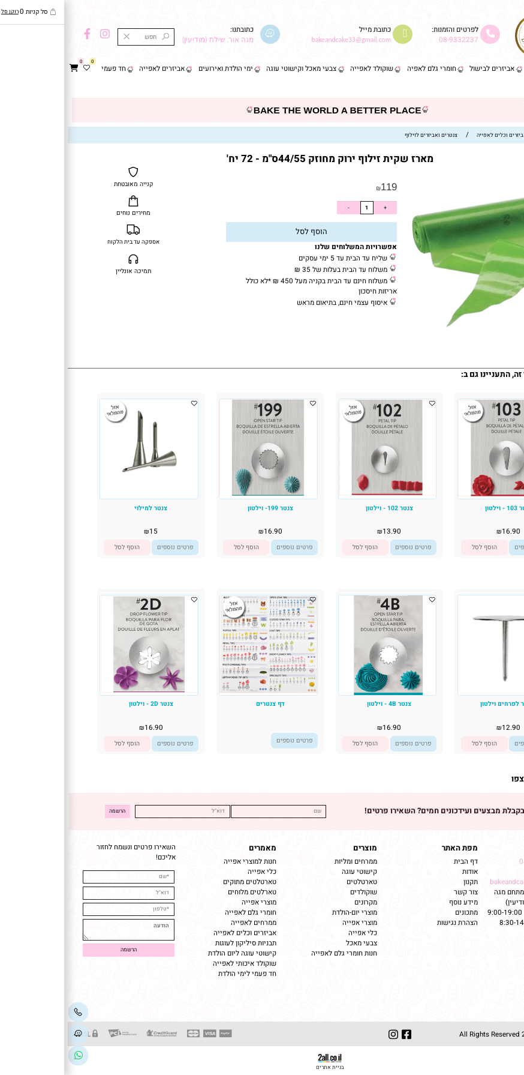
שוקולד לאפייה (304, 69)
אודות (401, 872)
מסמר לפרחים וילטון (440, 703)
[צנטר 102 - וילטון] (319, 494)
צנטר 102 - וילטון (321, 508)
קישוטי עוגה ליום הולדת (174, 953)
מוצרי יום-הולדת (286, 913)
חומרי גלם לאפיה (364, 69)
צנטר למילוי (83, 508)
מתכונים (398, 913)
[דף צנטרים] (200, 692)
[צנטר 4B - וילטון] (319, 693)
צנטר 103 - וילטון (441, 508)
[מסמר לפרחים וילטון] (439, 693)
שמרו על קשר (487, 848)
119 (321, 187)
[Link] (10, 1056)
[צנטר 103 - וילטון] (438, 494)
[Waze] (10, 1034)
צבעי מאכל (293, 943)
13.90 (324, 531)
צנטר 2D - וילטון (83, 703)
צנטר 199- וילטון (202, 508)
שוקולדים (295, 892)
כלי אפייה (295, 933)
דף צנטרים (202, 703)
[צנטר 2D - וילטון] (81, 691)
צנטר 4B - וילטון (321, 703)
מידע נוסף (395, 902)
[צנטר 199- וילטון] (200, 494)
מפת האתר (392, 848)
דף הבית (504, 69)
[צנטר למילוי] (81, 492)
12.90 (443, 728)
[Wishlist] (18, 69)
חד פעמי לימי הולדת (179, 974)
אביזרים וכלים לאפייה (177, 933)
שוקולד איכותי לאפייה (177, 964)
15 (86, 531)
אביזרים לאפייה (94, 69)
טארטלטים (294, 882)
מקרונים (298, 902)
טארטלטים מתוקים (181, 882)
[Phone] (10, 1012)
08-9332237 (391, 40)
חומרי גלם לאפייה (183, 913)
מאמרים (195, 848)
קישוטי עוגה (291, 872)
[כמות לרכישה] (299, 207)
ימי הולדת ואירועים (158, 69)
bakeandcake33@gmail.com (466, 882)
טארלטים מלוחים (184, 892)
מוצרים (297, 848)
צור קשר (504, 88)
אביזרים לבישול (424, 69)
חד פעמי (46, 69)
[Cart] (6, 69)
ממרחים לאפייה (186, 923)
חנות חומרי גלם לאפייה (276, 953)
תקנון (402, 882)
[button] (416, 547)
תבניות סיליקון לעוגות (178, 943)
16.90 (443, 531)
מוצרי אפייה (292, 923)
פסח (469, 69)
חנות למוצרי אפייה (182, 862)
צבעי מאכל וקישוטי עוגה (233, 69)
